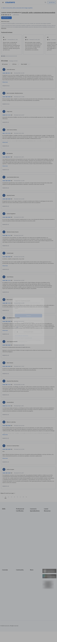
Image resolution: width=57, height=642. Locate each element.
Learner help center (28, 337)
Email (16, 308)
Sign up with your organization (21, 335)
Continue (28, 315)
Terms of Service (22, 341)
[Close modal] (42, 299)
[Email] (28, 311)
